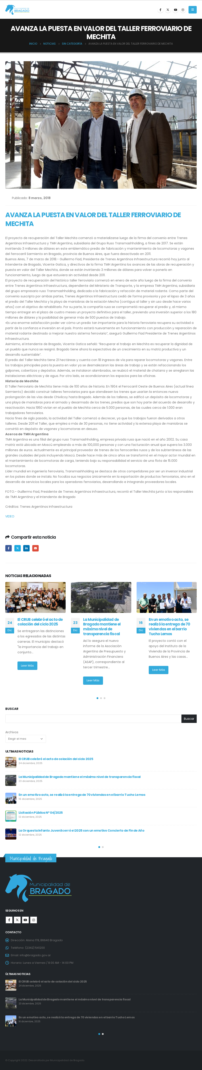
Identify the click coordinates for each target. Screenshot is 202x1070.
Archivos (11, 732)
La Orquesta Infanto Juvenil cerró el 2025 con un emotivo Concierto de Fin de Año (81, 830)
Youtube (25, 920)
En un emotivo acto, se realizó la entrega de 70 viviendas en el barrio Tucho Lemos (169, 627)
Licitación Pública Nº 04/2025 (41, 812)
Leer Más (27, 665)
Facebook (8, 548)
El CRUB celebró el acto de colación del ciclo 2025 (40, 622)
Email (35, 548)
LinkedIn (26, 548)
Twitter (17, 548)
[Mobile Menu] (193, 9)
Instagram (33, 920)
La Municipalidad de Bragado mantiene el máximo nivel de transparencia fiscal (101, 627)
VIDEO (10, 516)
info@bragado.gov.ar (35, 955)
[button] (97, 698)
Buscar (11, 709)
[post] (10, 762)
